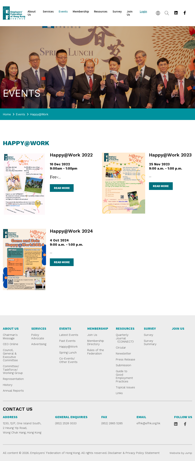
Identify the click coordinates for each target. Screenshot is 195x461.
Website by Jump (180, 452)
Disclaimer (115, 453)
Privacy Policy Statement (143, 453)
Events (20, 114)
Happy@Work (39, 114)
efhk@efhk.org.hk (148, 423)
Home (7, 114)
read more (62, 188)
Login (143, 11)
